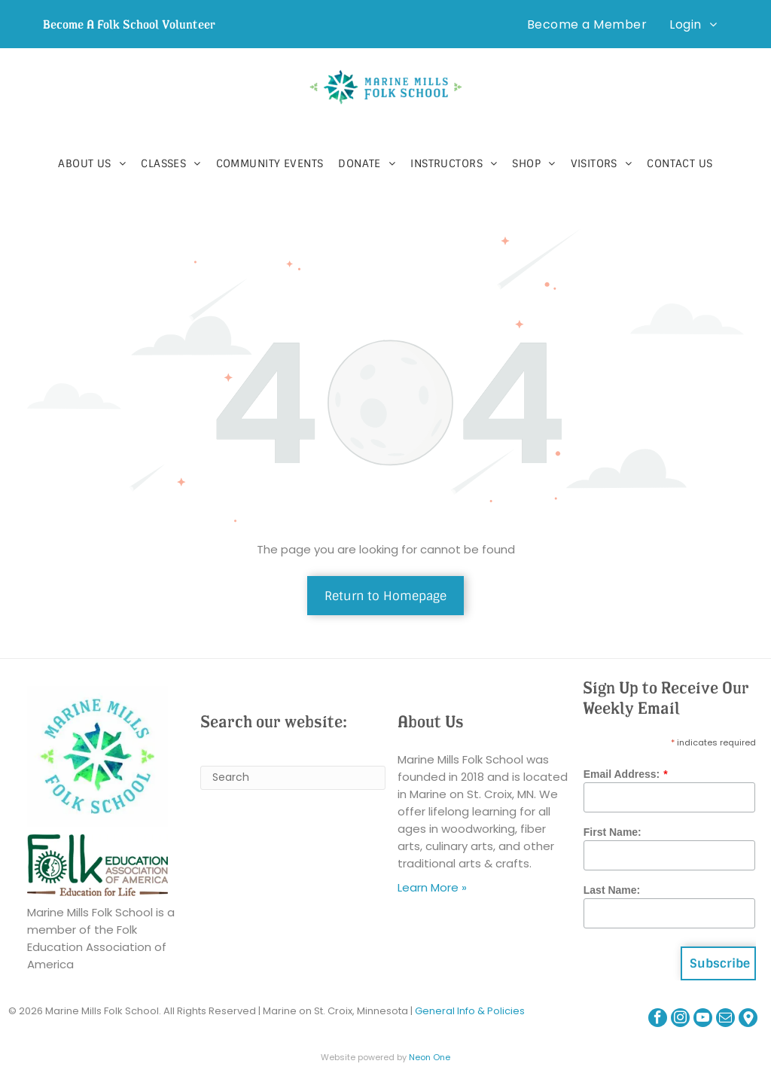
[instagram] (680, 1019)
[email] (725, 1019)
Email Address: (622, 774)
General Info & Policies (470, 1011)
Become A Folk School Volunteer (129, 24)
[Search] (293, 778)
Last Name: (612, 890)
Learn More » (432, 887)
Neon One (429, 1057)
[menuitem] (587, 24)
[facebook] (657, 1019)
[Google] (748, 1019)
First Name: (612, 832)
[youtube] (702, 1019)
